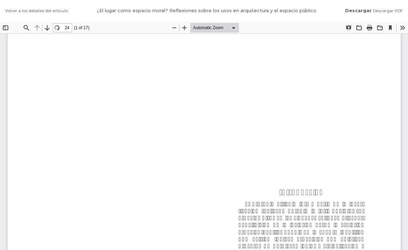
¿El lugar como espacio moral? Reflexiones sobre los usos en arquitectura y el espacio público (206, 10)
